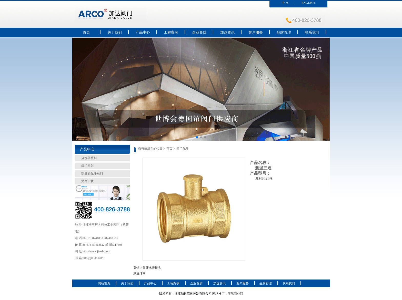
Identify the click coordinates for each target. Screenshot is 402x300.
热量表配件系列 (92, 173)
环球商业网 (235, 293)
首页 (86, 32)
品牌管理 (284, 32)
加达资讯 (227, 32)
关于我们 (114, 32)
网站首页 (104, 283)
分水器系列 (89, 158)
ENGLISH (308, 3)
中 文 (285, 3)
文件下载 (87, 181)
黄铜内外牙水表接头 (147, 268)
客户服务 (255, 32)
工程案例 (171, 32)
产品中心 (143, 32)
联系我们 (312, 32)
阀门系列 (87, 166)
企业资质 (199, 32)
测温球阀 (139, 273)
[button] (197, 137)
